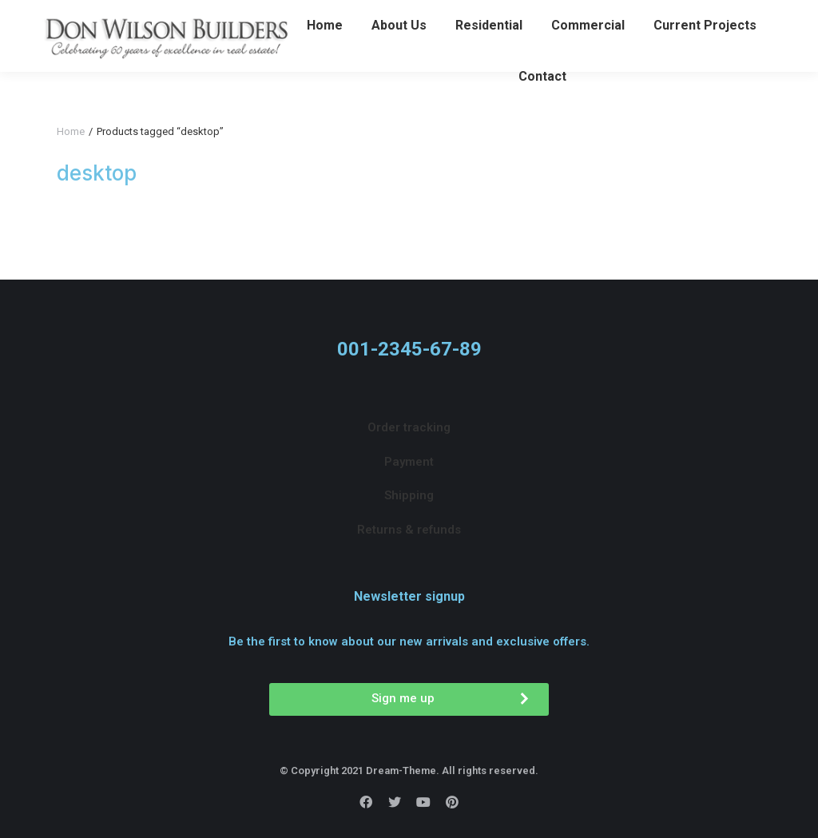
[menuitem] (325, 54)
